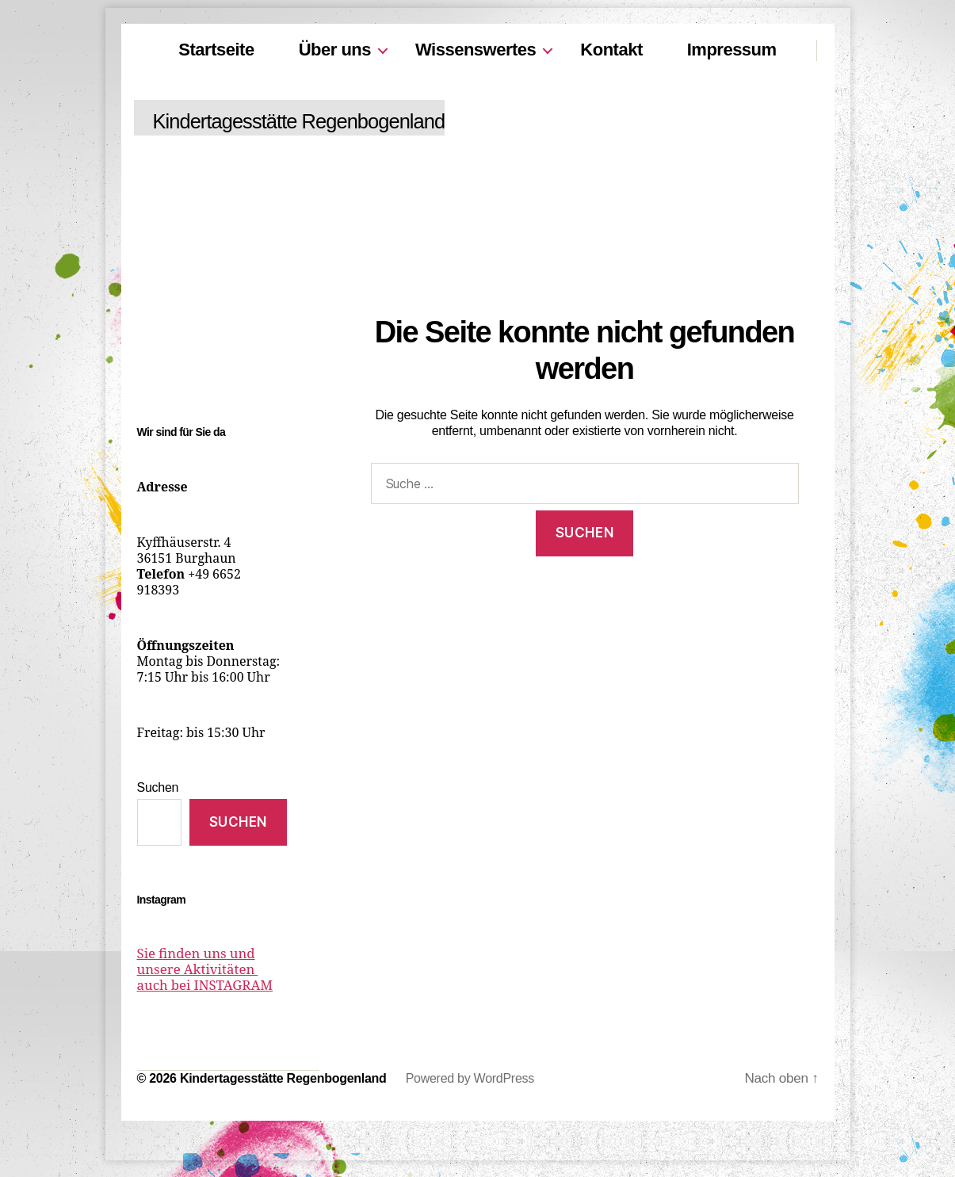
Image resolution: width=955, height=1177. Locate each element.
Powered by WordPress (470, 1079)
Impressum (732, 49)
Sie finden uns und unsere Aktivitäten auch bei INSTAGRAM (211, 970)
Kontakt (611, 49)
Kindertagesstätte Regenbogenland (320, 121)
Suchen (158, 787)
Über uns (335, 49)
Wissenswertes (475, 49)
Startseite (216, 49)
